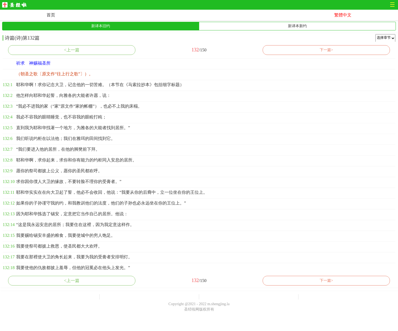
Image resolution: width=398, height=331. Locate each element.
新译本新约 (297, 26)
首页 (51, 15)
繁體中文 (342, 15)
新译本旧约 (100, 26)
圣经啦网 (16, 5)
